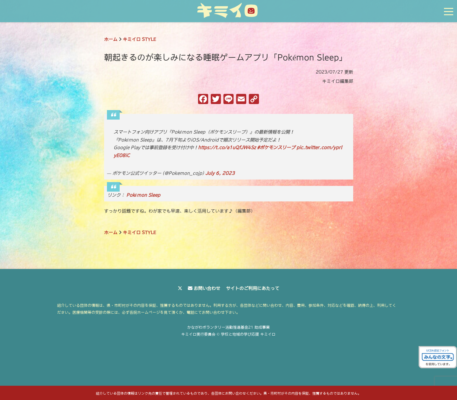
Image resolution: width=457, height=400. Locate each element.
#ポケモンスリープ (276, 147)
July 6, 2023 (220, 173)
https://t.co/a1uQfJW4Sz (227, 147)
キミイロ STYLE (139, 39)
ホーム (110, 39)
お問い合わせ (207, 288)
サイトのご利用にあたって (252, 288)
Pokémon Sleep (143, 195)
